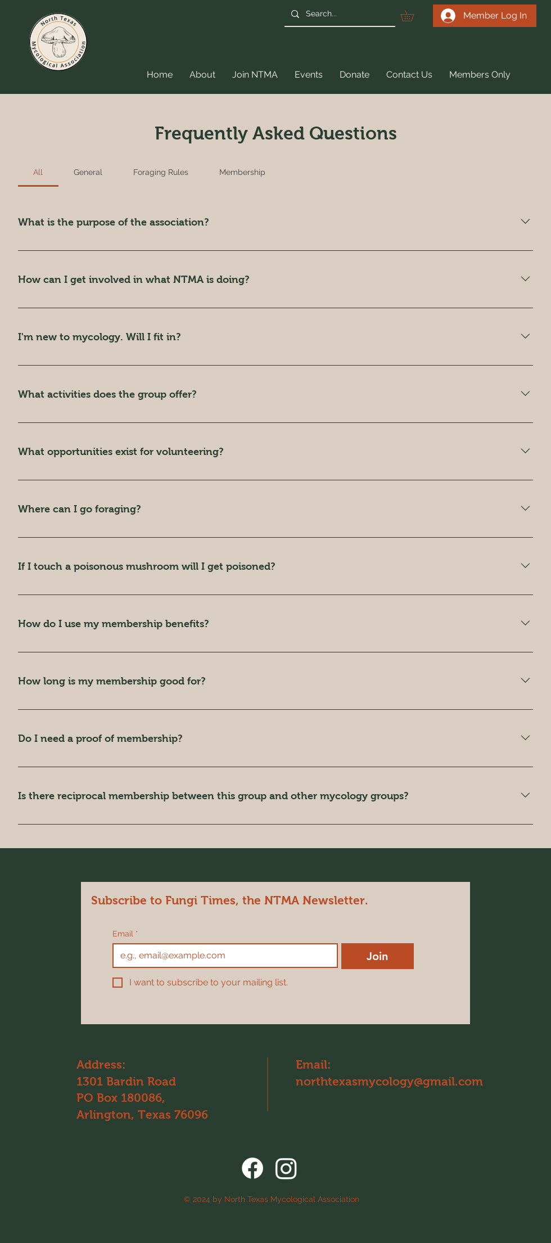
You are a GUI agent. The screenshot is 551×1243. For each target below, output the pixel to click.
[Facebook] (252, 1168)
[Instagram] (286, 1168)
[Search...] (339, 14)
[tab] (38, 172)
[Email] (222, 955)
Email (125, 934)
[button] (412, 15)
